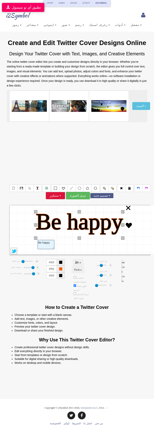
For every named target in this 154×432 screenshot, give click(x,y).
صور (65, 25)
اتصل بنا (88, 423)
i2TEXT (86, 3)
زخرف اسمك (99, 25)
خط (78, 262)
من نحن (99, 423)
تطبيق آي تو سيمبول (23, 7)
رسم (79, 25)
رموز (16, 25)
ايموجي (50, 25)
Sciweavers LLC (89, 407)
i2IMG (62, 3)
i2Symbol (14, 15)
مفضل (136, 25)
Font (78, 270)
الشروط (76, 423)
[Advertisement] (77, 153)
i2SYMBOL (101, 3)
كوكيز (66, 423)
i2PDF (50, 3)
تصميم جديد (101, 195)
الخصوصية (55, 423)
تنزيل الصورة (78, 195)
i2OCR (73, 3)
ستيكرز (55, 195)
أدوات (120, 25)
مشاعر (32, 25)
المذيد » (141, 106)
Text (46, 244)
